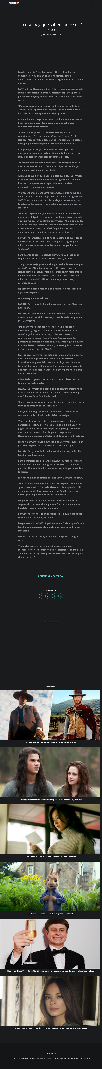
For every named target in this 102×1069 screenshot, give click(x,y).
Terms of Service (75, 1058)
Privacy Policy (60, 1058)
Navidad (87, 1058)
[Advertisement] (51, 650)
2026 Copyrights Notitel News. (24, 1058)
